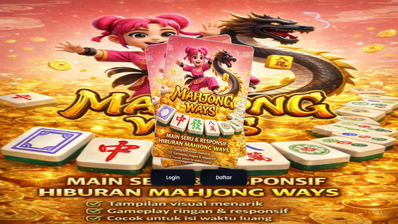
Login (173, 177)
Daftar (224, 177)
